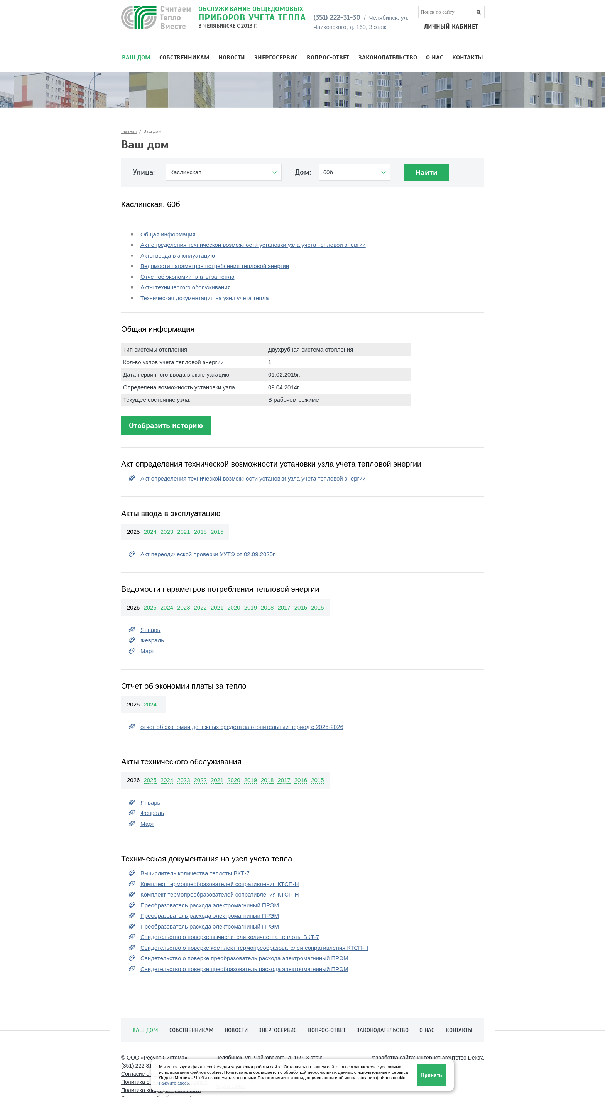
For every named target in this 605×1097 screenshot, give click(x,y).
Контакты (467, 57)
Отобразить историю (166, 425)
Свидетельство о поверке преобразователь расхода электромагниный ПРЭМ (244, 958)
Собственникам (184, 57)
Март (147, 651)
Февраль (152, 640)
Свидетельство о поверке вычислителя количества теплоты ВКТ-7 (229, 937)
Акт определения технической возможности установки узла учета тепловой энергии (253, 244)
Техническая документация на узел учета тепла (204, 298)
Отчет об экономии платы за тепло (187, 276)
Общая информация (168, 234)
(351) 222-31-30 (336, 17)
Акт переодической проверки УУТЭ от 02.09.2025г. (208, 554)
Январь (150, 630)
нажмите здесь (174, 1083)
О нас (434, 57)
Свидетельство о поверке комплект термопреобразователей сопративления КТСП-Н (254, 947)
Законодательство (387, 57)
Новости (231, 57)
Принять (431, 1075)
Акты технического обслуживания (185, 287)
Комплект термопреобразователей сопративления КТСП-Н (219, 884)
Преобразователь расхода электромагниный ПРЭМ (209, 905)
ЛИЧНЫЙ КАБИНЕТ (451, 27)
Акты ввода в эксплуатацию (177, 255)
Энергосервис (276, 57)
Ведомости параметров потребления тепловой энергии (214, 266)
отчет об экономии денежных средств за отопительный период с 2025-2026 (241, 726)
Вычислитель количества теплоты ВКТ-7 (195, 873)
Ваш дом (136, 57)
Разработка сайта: (426, 1058)
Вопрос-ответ (328, 57)
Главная (129, 131)
